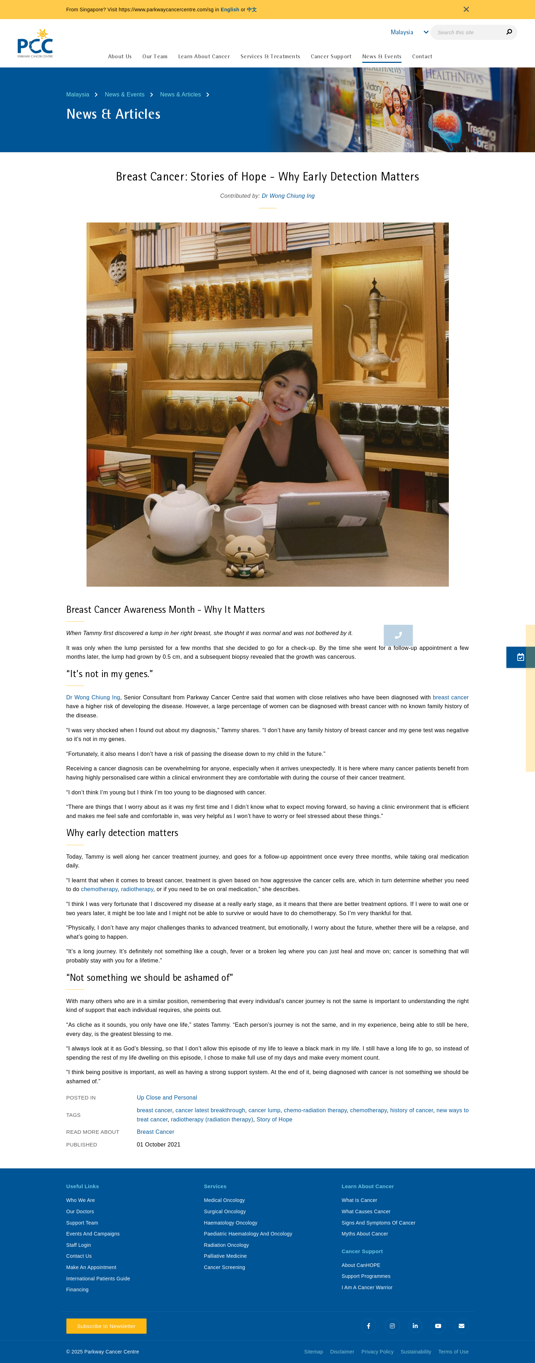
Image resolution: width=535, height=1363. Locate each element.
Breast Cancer (155, 1132)
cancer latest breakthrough (210, 1110)
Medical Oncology (224, 1200)
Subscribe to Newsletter (106, 1326)
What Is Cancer (360, 1200)
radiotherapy (137, 889)
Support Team (82, 1223)
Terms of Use (453, 1352)
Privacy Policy (377, 1352)
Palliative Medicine (225, 1256)
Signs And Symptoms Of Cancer (379, 1223)
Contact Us (79, 1256)
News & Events (124, 94)
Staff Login (78, 1245)
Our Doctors (80, 1211)
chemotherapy (99, 889)
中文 (252, 9)
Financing (77, 1289)
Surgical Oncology (225, 1211)
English (230, 9)
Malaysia (78, 94)
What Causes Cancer (366, 1211)
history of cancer (411, 1110)
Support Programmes (366, 1276)
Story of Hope (275, 1119)
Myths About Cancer (365, 1234)
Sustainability (416, 1352)
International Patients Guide (98, 1278)
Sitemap (313, 1352)
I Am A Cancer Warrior (367, 1287)
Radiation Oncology (226, 1245)
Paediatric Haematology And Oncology (248, 1234)
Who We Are (80, 1200)
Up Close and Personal (167, 1098)
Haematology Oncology (231, 1223)
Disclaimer (342, 1352)
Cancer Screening (224, 1267)
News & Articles (180, 94)
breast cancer (451, 697)
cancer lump (264, 1110)
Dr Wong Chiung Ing (288, 196)
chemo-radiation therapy (315, 1110)
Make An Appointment (91, 1267)
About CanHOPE (361, 1265)
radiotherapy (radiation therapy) (212, 1119)
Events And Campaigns (93, 1234)
